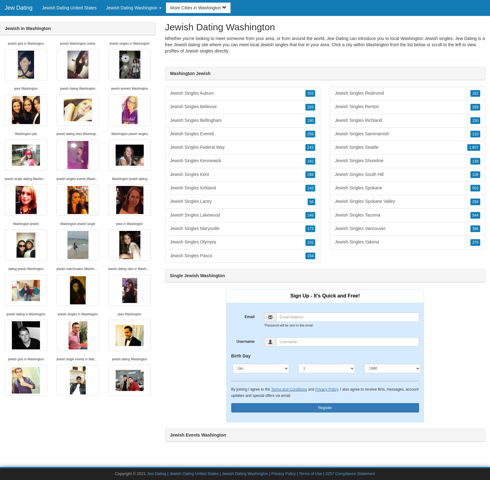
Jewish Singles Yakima (407, 242)
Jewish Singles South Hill (407, 174)
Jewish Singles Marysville (243, 228)
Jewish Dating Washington (245, 474)
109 (475, 174)
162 (475, 93)
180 (310, 120)
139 (475, 161)
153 (310, 93)
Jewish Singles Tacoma (407, 215)
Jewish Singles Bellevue (243, 106)
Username (246, 341)
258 (475, 107)
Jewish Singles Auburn (243, 93)
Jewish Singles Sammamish (407, 134)
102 (310, 242)
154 (310, 256)
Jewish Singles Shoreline (407, 161)
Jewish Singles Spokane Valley (407, 201)
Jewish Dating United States (69, 7)
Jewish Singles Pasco (243, 255)
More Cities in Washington (198, 7)
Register (325, 408)
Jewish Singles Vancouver (407, 228)
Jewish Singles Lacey (243, 201)
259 (310, 134)
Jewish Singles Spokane (407, 188)
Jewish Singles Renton (407, 106)
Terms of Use (310, 474)
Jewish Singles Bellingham (243, 120)
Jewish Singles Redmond (407, 93)
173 (310, 229)
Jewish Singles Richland (407, 120)
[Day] (326, 368)
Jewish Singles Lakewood (243, 215)
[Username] (347, 342)
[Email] (347, 317)
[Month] (261, 368)
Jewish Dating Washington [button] (134, 7)
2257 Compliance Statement (350, 474)
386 (475, 229)
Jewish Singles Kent (243, 174)
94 (311, 202)
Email (250, 317)
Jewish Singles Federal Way (243, 147)
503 (475, 188)
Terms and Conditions (289, 389)
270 (475, 242)
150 (475, 120)
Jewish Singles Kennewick (243, 161)
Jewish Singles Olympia (243, 242)
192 (310, 161)
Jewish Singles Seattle (407, 147)
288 (310, 174)
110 (475, 134)
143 (310, 188)
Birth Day (241, 355)
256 (475, 202)
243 (310, 147)
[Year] (392, 368)
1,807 (473, 147)
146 (310, 215)
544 (475, 215)
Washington (377, 44)
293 (310, 107)
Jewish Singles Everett (243, 134)
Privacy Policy (326, 389)
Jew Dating (18, 8)
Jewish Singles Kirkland (243, 188)
